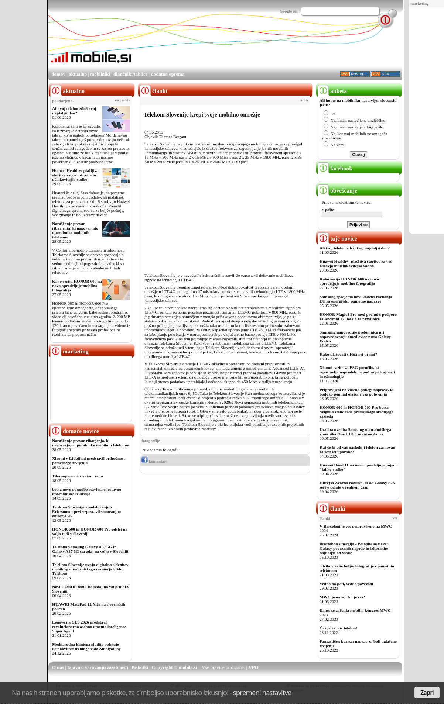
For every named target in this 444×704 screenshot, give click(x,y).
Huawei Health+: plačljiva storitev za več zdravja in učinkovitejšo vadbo (75, 175)
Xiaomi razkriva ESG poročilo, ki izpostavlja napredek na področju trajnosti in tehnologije (357, 372)
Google (286, 11)
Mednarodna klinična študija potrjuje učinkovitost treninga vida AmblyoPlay (86, 646)
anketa (332, 91)
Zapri (427, 693)
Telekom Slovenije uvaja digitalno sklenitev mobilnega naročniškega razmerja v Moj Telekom (90, 569)
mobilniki (100, 74)
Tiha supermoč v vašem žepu (77, 476)
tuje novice (337, 238)
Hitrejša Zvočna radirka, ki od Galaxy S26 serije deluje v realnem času (357, 484)
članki (331, 508)
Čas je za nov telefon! (338, 628)
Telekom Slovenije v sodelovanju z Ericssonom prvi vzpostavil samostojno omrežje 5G (86, 511)
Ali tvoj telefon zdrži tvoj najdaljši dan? (74, 110)
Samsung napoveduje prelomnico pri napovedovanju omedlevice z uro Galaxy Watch (355, 336)
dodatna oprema (167, 74)
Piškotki (140, 667)
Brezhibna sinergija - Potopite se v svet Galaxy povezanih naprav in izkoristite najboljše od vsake (354, 548)
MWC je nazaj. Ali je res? (342, 597)
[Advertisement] (267, 45)
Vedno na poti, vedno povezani (346, 584)
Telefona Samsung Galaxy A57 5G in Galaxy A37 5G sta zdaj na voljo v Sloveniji (90, 549)
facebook (335, 168)
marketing (419, 3)
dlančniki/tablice (130, 74)
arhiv (126, 100)
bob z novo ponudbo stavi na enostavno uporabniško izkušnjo (86, 491)
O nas (58, 667)
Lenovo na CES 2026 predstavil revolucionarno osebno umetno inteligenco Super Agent (89, 626)
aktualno (78, 74)
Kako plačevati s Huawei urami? (348, 354)
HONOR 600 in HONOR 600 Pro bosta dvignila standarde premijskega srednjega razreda (356, 411)
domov (58, 74)
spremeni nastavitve (262, 692)
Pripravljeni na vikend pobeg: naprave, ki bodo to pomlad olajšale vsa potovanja (356, 391)
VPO (253, 667)
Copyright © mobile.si (174, 667)
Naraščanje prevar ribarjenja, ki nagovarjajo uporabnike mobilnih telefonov (75, 230)
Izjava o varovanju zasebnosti (97, 667)
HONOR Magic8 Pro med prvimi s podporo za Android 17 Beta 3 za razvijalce (358, 316)
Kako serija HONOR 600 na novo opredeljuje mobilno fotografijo (77, 285)
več (117, 100)
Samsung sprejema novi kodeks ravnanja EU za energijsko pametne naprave (356, 298)
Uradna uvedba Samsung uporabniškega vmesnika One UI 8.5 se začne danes (355, 431)
